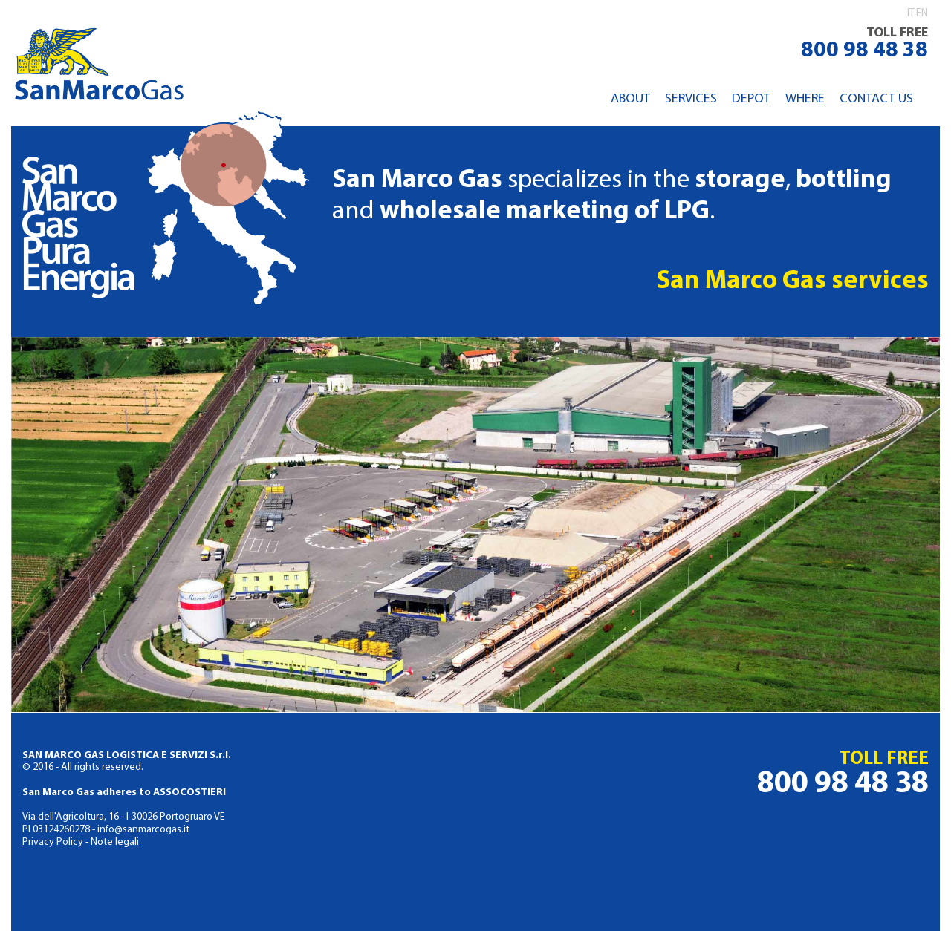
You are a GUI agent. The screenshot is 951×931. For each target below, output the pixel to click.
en (922, 13)
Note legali (115, 842)
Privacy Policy (52, 842)
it (911, 13)
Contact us (876, 99)
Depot (751, 99)
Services (691, 99)
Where (805, 99)
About (630, 99)
